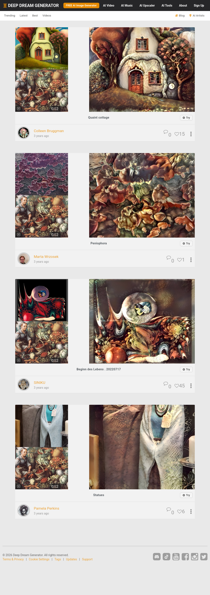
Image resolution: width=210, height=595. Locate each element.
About (184, 6)
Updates (71, 559)
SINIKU (41, 383)
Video (109, 6)
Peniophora (99, 244)
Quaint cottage (99, 118)
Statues (98, 496)
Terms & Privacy (13, 559)
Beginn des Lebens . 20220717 (98, 370)
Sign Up (200, 6)
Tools (167, 6)
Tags (58, 559)
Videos (60, 17)
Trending (12, 17)
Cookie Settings (39, 559)
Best (45, 17)
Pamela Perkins (49, 508)
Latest (30, 17)
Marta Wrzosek (49, 257)
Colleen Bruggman (52, 131)
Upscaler (147, 6)
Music (128, 6)
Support (87, 559)
